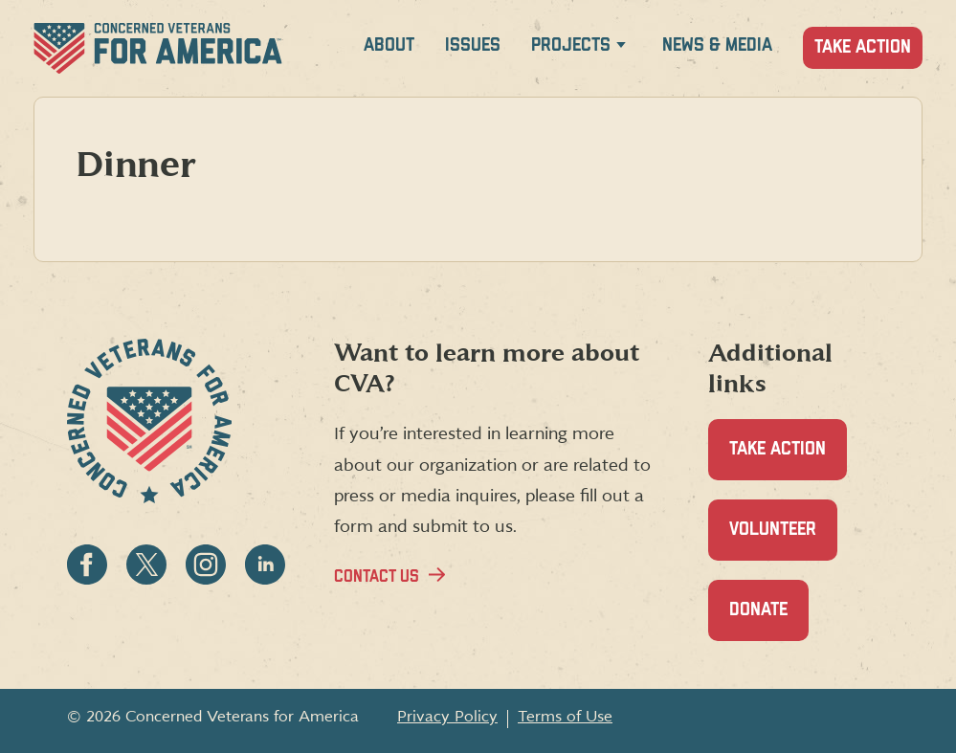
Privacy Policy (447, 716)
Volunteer (783, 540)
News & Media (717, 45)
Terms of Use (565, 716)
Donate (769, 620)
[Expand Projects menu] (621, 48)
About (389, 45)
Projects (571, 45)
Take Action (862, 47)
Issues (472, 45)
